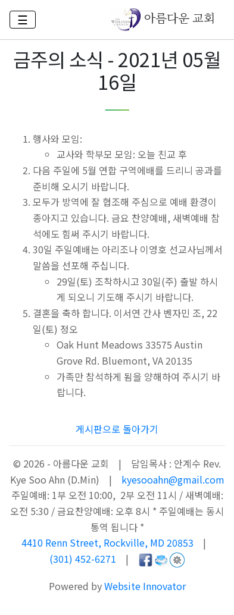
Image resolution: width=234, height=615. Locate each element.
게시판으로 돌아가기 (117, 429)
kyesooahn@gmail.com (172, 479)
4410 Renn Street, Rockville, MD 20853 (108, 542)
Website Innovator (145, 586)
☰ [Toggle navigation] (22, 19)
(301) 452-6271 (82, 558)
